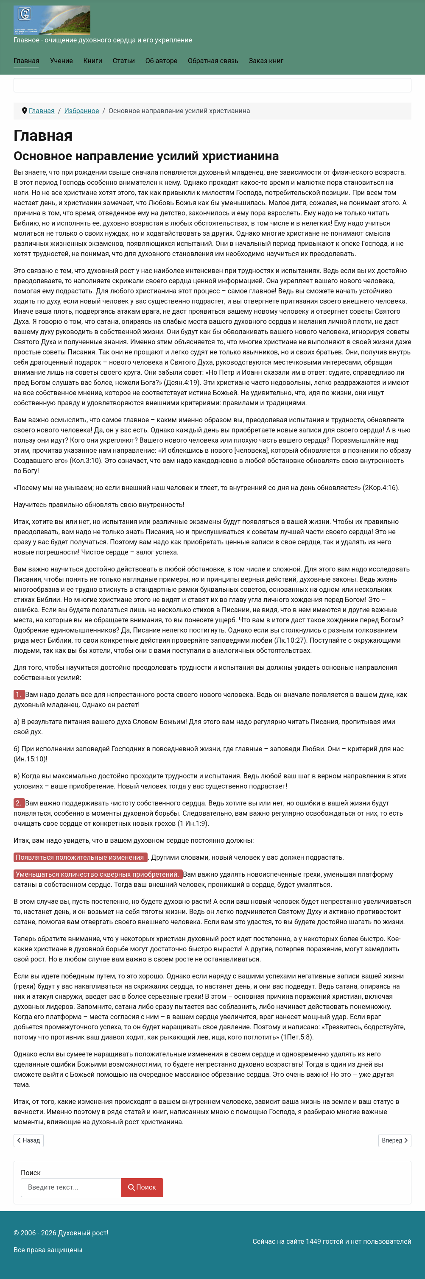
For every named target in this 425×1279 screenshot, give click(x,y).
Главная (26, 61)
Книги (92, 61)
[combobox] (71, 1187)
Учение (61, 61)
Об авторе (161, 61)
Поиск (31, 1173)
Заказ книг (266, 61)
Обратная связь (213, 61)
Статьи (124, 61)
